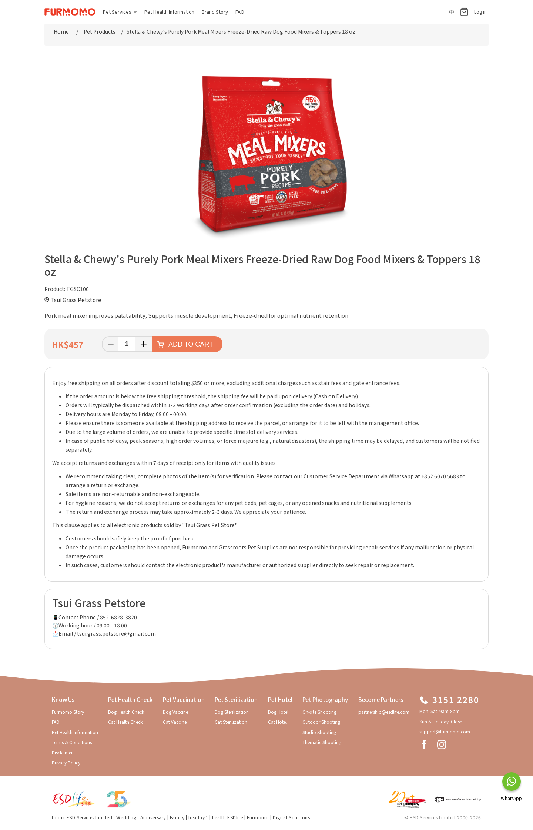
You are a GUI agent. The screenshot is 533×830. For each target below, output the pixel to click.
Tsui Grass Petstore (76, 300)
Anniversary (153, 817)
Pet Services (120, 11)
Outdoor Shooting (321, 722)
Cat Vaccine (175, 722)
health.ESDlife (227, 817)
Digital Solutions (291, 817)
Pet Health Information (169, 11)
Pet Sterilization (236, 699)
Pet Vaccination (184, 699)
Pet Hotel (280, 699)
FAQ (239, 11)
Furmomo (258, 817)
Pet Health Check (130, 699)
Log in (480, 12)
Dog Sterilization (232, 712)
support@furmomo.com (444, 731)
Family (177, 817)
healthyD (198, 817)
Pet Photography (325, 699)
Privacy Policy (66, 762)
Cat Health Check (125, 722)
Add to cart (190, 344)
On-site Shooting (319, 712)
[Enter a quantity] (126, 344)
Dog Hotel (278, 712)
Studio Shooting (319, 732)
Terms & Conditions (72, 742)
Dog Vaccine (175, 712)
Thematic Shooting (321, 742)
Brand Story (215, 11)
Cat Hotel (277, 722)
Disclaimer (62, 752)
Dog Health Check (126, 712)
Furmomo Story (68, 712)
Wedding (126, 817)
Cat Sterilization (231, 722)
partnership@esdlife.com (383, 712)
